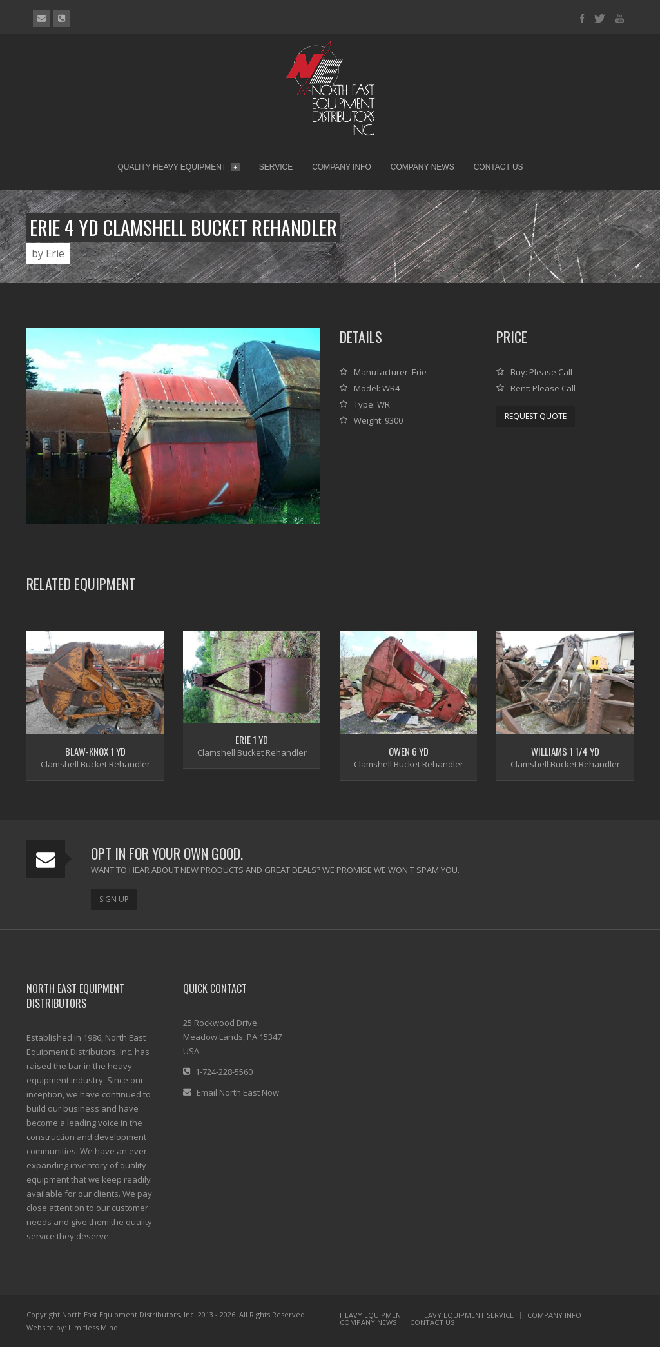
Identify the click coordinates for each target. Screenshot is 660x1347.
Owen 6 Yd (409, 751)
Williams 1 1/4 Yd (565, 751)
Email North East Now (238, 1092)
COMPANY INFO (554, 1315)
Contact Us (498, 167)
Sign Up (114, 899)
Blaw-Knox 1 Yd (95, 751)
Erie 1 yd (251, 739)
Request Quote (536, 416)
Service (276, 167)
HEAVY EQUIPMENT (372, 1315)
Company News (422, 167)
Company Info (341, 167)
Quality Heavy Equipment (178, 167)
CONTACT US (432, 1322)
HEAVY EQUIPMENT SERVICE (466, 1315)
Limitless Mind (93, 1327)
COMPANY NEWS (368, 1322)
